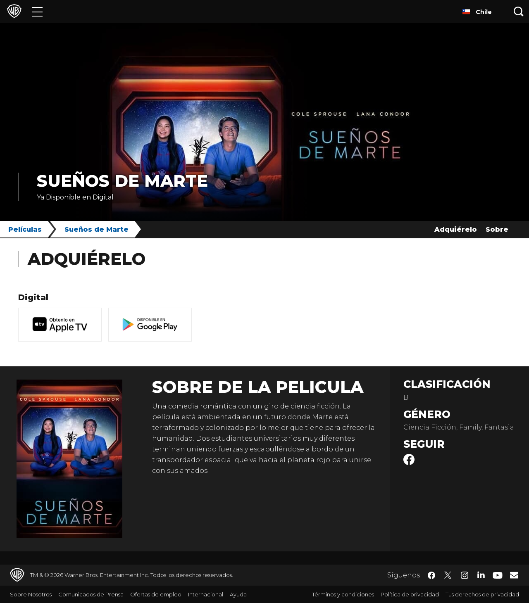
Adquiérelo (455, 229)
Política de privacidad (410, 594)
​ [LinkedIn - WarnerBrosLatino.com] (481, 574)
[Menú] (37, 11)
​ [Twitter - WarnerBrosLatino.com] (448, 575)
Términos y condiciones (343, 594)
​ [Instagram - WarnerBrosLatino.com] (464, 575)
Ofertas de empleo (155, 594)
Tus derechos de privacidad (482, 594)
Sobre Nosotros (31, 594)
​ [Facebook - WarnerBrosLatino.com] (431, 575)
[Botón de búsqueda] (518, 11)
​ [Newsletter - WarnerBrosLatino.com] (514, 575)
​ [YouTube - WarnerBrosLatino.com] (498, 575)
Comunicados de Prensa (91, 594)
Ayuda (238, 594)
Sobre (497, 229)
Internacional (205, 594)
